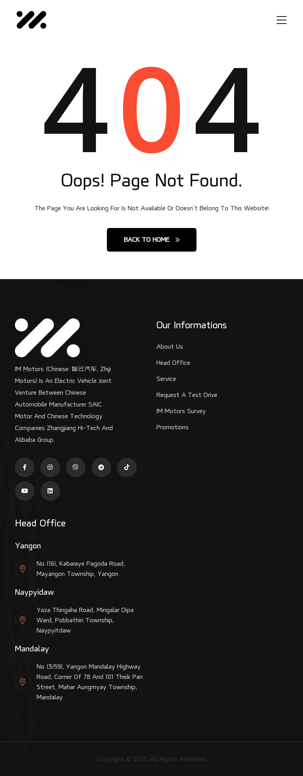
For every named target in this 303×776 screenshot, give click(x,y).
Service (166, 378)
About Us (169, 346)
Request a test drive (186, 394)
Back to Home (152, 239)
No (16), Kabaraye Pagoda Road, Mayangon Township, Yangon (81, 568)
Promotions (172, 427)
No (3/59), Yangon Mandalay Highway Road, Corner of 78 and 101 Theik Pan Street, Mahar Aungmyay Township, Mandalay (90, 682)
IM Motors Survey (181, 411)
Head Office (173, 362)
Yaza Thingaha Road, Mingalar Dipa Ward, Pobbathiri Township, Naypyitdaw (85, 620)
